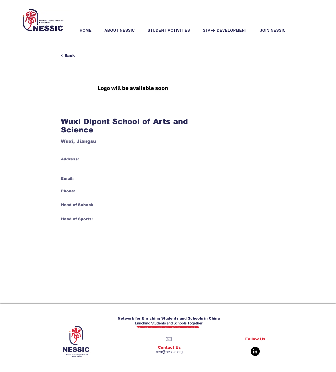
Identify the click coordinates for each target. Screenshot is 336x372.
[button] (119, 30)
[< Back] (70, 55)
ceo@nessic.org (169, 352)
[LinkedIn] (255, 351)
